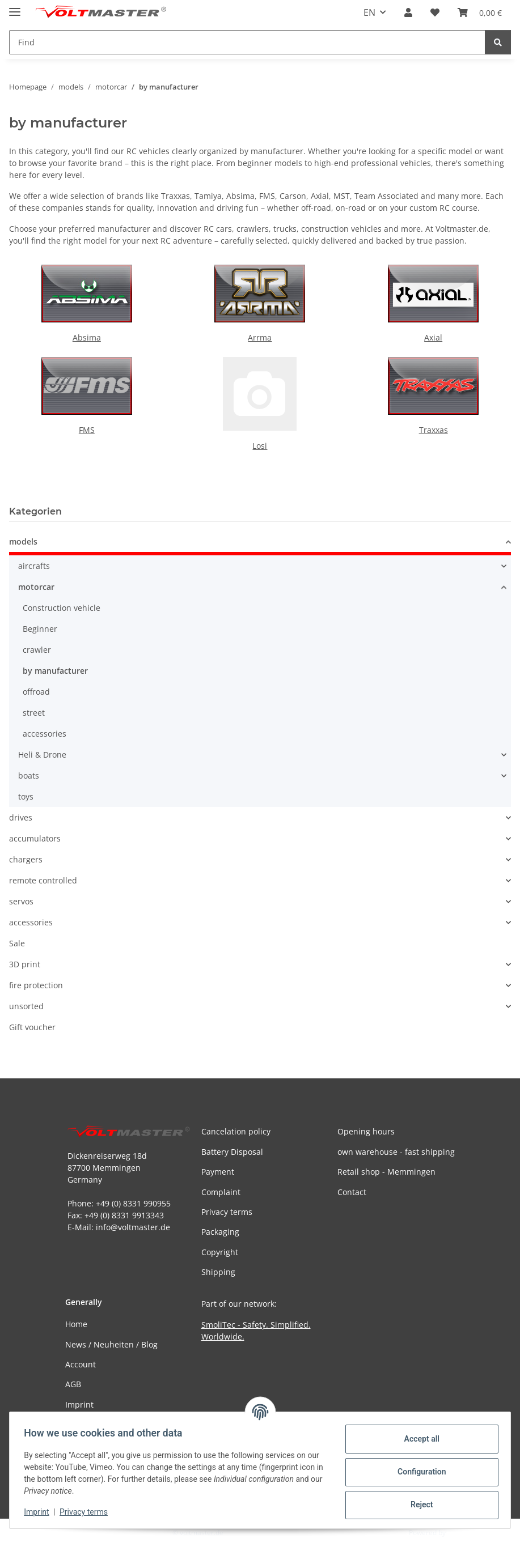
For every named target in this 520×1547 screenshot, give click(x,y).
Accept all (418, 1438)
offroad (36, 691)
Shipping (218, 1271)
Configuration (418, 1471)
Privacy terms (88, 1511)
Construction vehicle (61, 607)
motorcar (36, 586)
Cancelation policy (235, 1131)
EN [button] (369, 12)
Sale (17, 943)
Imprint (40, 1511)
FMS (87, 429)
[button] (408, 12)
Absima (87, 337)
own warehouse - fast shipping (396, 1151)
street (34, 712)
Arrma (260, 337)
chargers (26, 859)
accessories (44, 733)
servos (21, 901)
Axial (433, 337)
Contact (351, 1192)
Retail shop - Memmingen (386, 1171)
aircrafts (34, 565)
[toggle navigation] (14, 7)
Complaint (220, 1192)
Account (80, 1364)
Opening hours (366, 1131)
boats (28, 775)
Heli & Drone (42, 754)
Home (76, 1324)
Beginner (40, 628)
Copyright (219, 1252)
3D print (24, 964)
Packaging (220, 1231)
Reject (418, 1504)
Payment (217, 1171)
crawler (37, 649)
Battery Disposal (232, 1151)
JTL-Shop (461, 1532)
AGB (73, 1384)
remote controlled (43, 880)
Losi (259, 445)
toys (25, 796)
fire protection (36, 985)
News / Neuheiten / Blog (111, 1344)
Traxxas (433, 429)
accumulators (35, 838)
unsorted (26, 1006)
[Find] (498, 42)
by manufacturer (55, 670)
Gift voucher (32, 1027)
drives (20, 817)
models (23, 541)
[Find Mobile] (247, 42)
